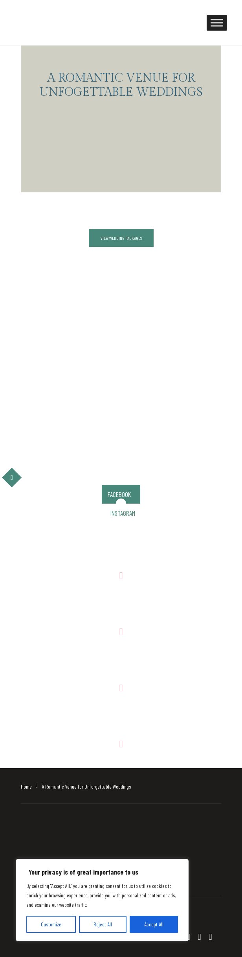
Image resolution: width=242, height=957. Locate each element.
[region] (102, 900)
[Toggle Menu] (217, 22)
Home (26, 786)
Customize (51, 924)
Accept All (153, 924)
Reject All (103, 924)
